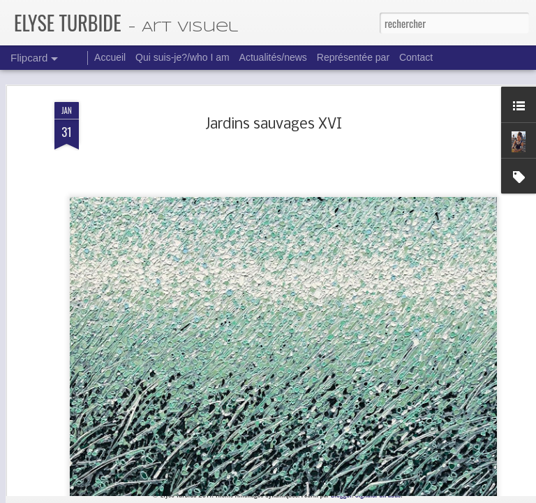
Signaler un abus (378, 494)
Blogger (341, 494)
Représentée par (353, 57)
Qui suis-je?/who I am (182, 57)
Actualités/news (273, 57)
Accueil (110, 57)
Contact (416, 57)
